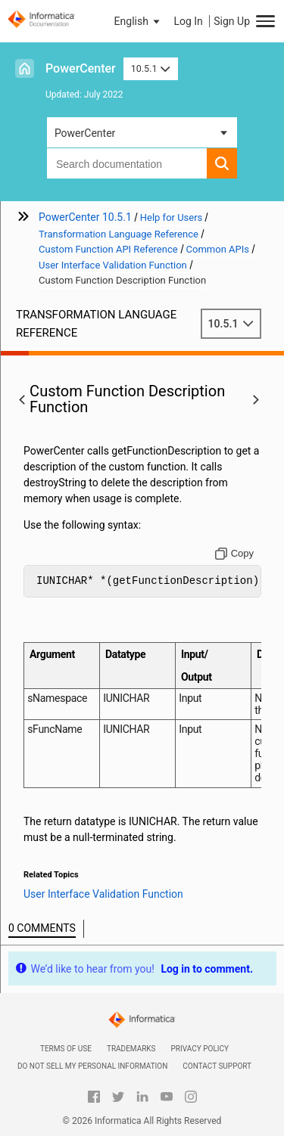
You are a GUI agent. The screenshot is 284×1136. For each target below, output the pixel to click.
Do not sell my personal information (92, 1066)
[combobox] (127, 163)
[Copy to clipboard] (234, 553)
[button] (139, 21)
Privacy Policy (200, 1048)
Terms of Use (66, 1048)
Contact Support (217, 1066)
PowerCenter (80, 68)
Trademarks (131, 1048)
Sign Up (232, 21)
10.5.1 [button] (150, 68)
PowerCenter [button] (85, 133)
